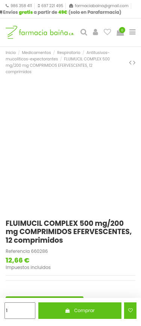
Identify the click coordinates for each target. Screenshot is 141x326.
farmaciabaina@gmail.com (102, 6)
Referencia (18, 251)
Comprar (80, 310)
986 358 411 (21, 6)
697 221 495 (52, 6)
